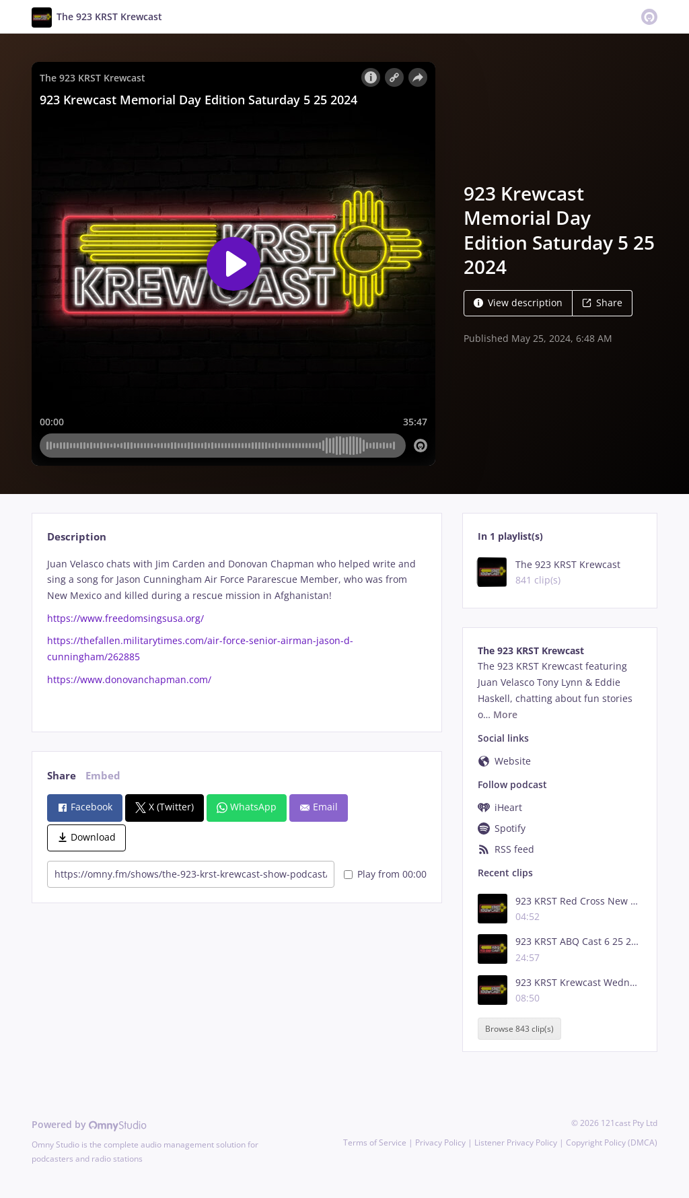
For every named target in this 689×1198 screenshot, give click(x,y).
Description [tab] (76, 537)
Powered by (89, 1124)
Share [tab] (61, 776)
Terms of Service (374, 1142)
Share (602, 302)
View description (518, 302)
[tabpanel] (236, 633)
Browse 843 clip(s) (519, 1028)
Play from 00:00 (385, 874)
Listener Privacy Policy (515, 1142)
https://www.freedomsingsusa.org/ (125, 618)
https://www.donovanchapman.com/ (129, 679)
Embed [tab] (102, 776)
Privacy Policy (440, 1142)
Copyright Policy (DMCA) (611, 1142)
